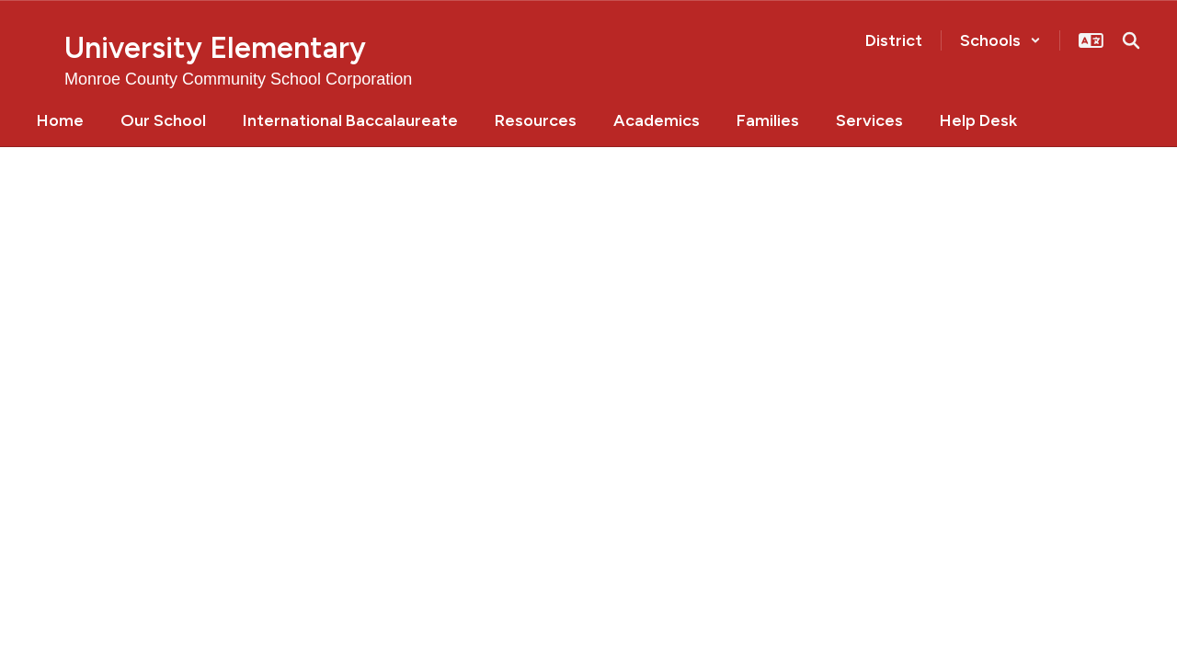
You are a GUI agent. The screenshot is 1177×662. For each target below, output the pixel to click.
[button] (1000, 40)
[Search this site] (1131, 40)
